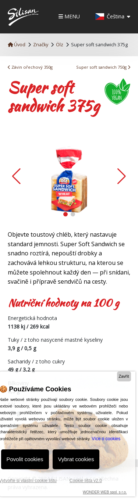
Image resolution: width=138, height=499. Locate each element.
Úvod (16, 45)
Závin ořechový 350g (30, 67)
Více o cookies (106, 438)
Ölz (59, 45)
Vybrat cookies (76, 459)
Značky (40, 45)
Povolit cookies (25, 459)
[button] (122, 176)
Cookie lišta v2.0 (86, 480)
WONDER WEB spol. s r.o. (105, 492)
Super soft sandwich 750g (103, 67)
